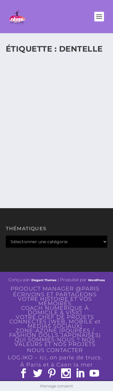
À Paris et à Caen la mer (56, 364)
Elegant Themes (43, 280)
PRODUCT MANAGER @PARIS (55, 288)
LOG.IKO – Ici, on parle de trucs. (55, 357)
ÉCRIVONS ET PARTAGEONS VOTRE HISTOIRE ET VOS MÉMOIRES (55, 299)
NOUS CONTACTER (55, 350)
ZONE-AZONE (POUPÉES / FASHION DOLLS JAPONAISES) (55, 333)
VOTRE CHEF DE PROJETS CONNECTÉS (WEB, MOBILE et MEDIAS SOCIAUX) (55, 321)
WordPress (96, 280)
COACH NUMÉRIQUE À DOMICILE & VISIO (55, 310)
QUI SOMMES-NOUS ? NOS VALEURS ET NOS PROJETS (55, 342)
